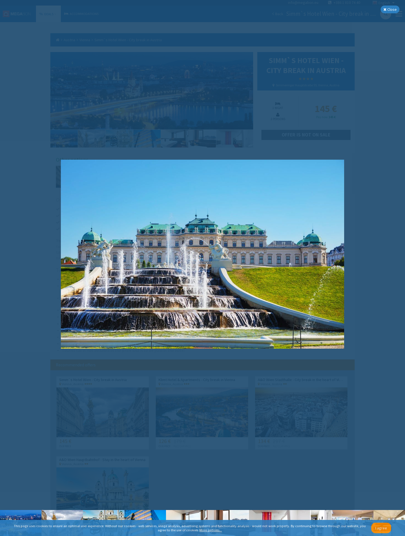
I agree (381, 527)
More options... (210, 530)
